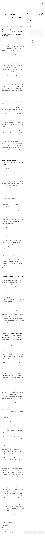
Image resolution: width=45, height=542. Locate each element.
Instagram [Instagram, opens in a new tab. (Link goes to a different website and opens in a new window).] (39, 537)
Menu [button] (42, 3)
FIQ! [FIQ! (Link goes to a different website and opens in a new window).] (7, 50)
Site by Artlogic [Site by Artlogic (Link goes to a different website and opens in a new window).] (28, 538)
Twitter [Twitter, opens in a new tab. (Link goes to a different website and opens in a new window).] (42, 537)
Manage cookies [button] (6, 536)
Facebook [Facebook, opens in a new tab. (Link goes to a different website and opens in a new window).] (40, 537)
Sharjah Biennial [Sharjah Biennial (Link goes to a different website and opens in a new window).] (6, 67)
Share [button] (32, 46)
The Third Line (7, 3)
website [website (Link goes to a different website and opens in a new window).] (13, 514)
